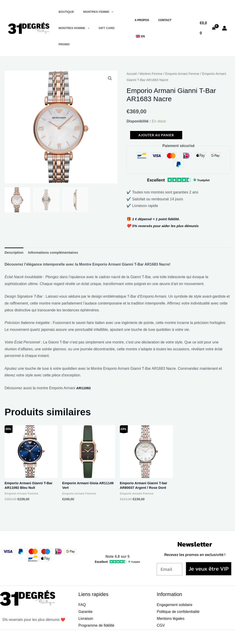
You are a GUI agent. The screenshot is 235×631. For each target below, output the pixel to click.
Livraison (85, 604)
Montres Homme (72, 28)
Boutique (65, 12)
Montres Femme (93, 12)
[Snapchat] (171, 623)
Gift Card (102, 28)
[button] (110, 62)
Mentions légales (170, 604)
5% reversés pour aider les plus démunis (167, 210)
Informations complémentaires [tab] (56, 236)
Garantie (85, 597)
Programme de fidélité (96, 611)
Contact (167, 20)
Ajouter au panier (156, 119)
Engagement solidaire (174, 590)
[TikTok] (191, 623)
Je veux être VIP (209, 554)
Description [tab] (15, 236)
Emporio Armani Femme (186, 57)
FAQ (82, 590)
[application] (106, 12)
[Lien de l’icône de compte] (224, 19)
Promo (120, 28)
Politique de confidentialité (178, 597)
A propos (148, 20)
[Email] (169, 554)
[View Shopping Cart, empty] (207, 20)
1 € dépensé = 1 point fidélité (157, 203)
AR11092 (84, 372)
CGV (161, 611)
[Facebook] (161, 623)
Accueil (131, 57)
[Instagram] (181, 623)
